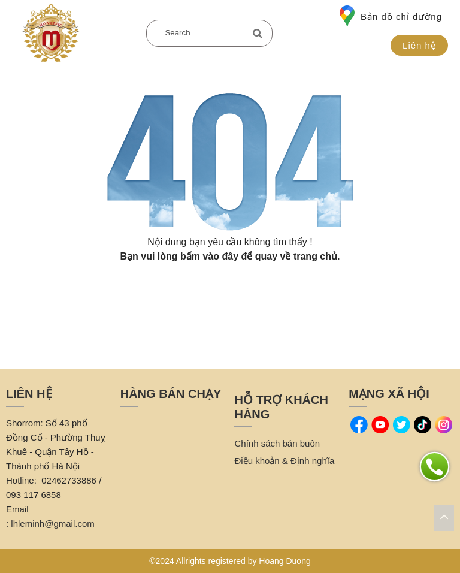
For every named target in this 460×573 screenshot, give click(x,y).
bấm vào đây (209, 256)
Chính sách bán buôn (277, 443)
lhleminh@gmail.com (52, 523)
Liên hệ (419, 45)
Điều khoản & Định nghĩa (284, 461)
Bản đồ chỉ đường (391, 16)
